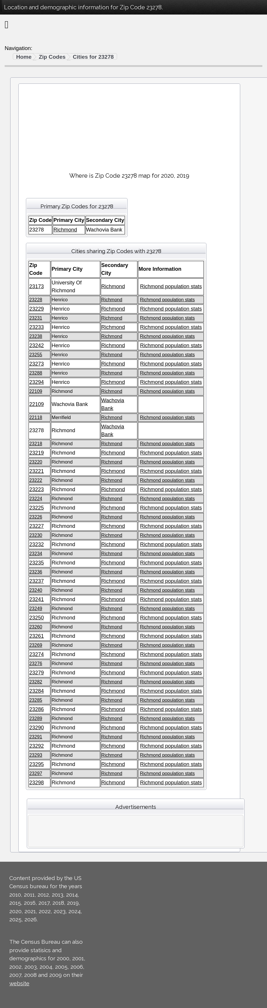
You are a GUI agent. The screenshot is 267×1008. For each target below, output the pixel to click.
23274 (36, 654)
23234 (35, 553)
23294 (36, 382)
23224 (35, 498)
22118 (35, 417)
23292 (36, 746)
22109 (35, 391)
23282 (35, 681)
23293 (35, 755)
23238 (35, 336)
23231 (35, 318)
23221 (36, 471)
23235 (36, 563)
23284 (36, 691)
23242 (36, 345)
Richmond (65, 230)
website (19, 983)
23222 (35, 480)
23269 (35, 645)
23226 (35, 516)
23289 (35, 718)
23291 (35, 736)
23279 (36, 673)
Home (23, 57)
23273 (36, 364)
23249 (35, 608)
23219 (36, 453)
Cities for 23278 (93, 57)
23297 (35, 773)
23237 (36, 581)
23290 (36, 728)
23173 (36, 286)
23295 (36, 764)
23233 (36, 327)
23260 (35, 626)
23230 (35, 535)
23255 (35, 354)
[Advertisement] (129, 125)
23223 (36, 489)
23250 (36, 618)
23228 (35, 299)
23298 (36, 783)
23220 (35, 462)
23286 (36, 709)
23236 (35, 571)
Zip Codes (52, 57)
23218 (35, 443)
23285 (35, 700)
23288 (35, 373)
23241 (36, 599)
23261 (36, 636)
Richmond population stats (171, 286)
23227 (36, 526)
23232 (36, 544)
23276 (35, 663)
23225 (36, 508)
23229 (36, 309)
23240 (35, 590)
